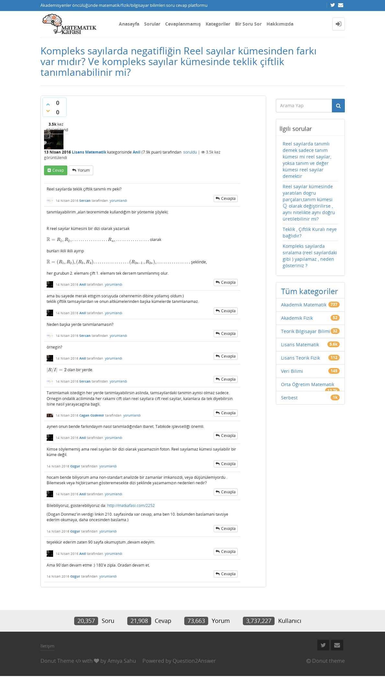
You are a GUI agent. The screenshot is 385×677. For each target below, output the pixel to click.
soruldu (190, 152)
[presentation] (98, 239)
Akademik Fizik (297, 318)
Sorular (152, 24)
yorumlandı (118, 200)
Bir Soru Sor (248, 24)
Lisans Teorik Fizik (300, 358)
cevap (58, 170)
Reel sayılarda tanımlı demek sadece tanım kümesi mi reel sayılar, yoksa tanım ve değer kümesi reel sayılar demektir (307, 160)
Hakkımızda (279, 24)
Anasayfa (129, 24)
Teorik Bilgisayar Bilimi (305, 331)
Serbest (289, 398)
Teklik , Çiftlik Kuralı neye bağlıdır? (310, 232)
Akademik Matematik (303, 305)
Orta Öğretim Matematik (307, 384)
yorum (84, 170)
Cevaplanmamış (183, 24)
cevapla (228, 198)
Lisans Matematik (89, 152)
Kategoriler (218, 24)
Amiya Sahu (122, 660)
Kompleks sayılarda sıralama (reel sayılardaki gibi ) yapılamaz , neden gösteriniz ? (310, 256)
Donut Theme (57, 660)
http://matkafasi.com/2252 (131, 505)
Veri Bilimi (292, 371)
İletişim (47, 646)
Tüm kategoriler (309, 291)
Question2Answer (194, 660)
